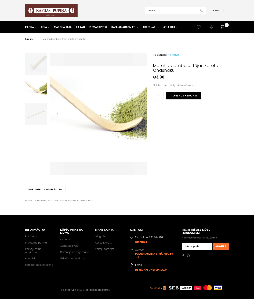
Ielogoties (101, 236)
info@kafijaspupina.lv (151, 270)
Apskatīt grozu (103, 242)
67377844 (141, 242)
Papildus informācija (45, 189)
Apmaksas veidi (69, 246)
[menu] (108, 27)
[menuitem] (31, 27)
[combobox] (175, 10)
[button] (218, 11)
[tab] (45, 189)
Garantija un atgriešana (74, 252)
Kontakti (30, 258)
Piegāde (65, 239)
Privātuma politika (36, 242)
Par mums (31, 236)
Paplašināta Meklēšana (39, 265)
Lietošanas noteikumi (73, 258)
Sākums (29, 39)
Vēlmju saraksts (104, 249)
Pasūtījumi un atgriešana (33, 250)
